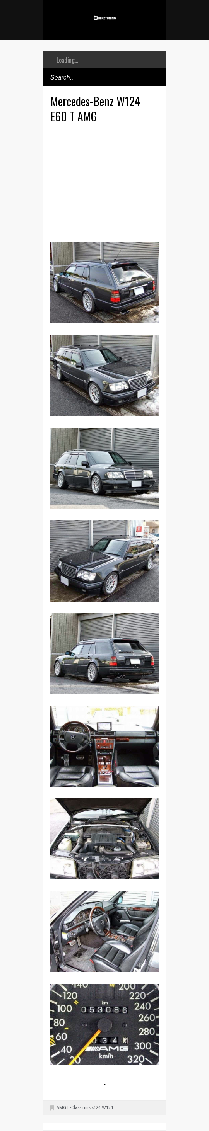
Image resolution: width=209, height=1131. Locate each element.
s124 (96, 1107)
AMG (61, 1107)
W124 (107, 1107)
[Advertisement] (129, 182)
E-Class (74, 1107)
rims (86, 1107)
